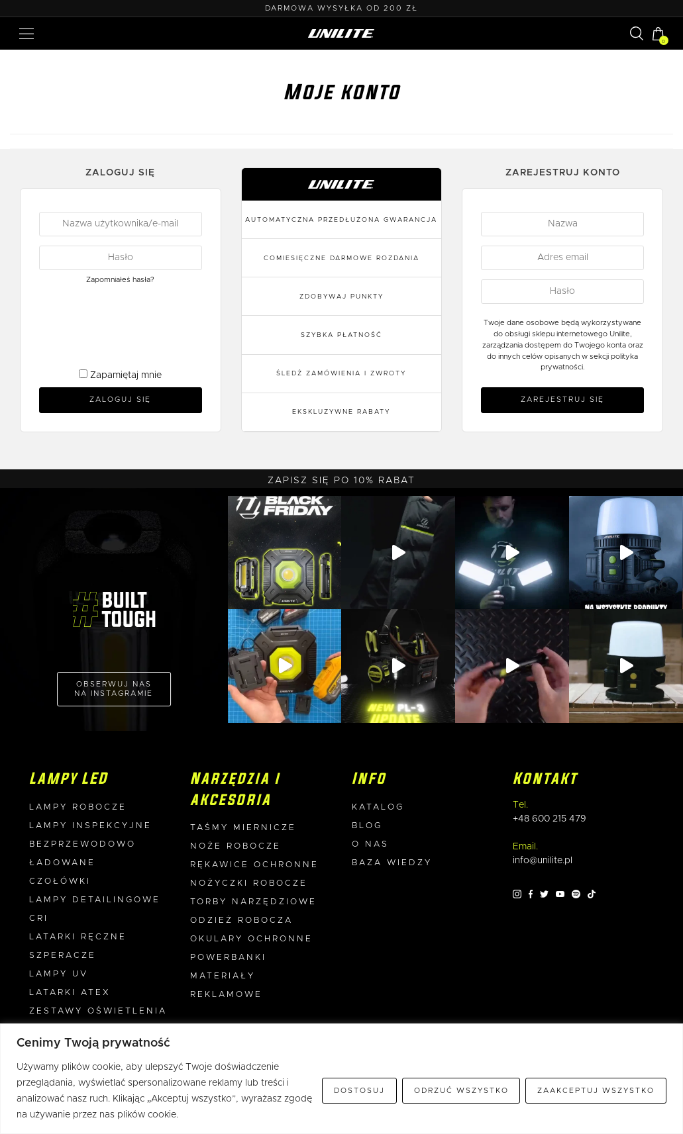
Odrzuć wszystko (461, 1090)
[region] (341, 1078)
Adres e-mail (341, 586)
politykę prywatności (373, 689)
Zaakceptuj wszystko (596, 1090)
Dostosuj (359, 1090)
